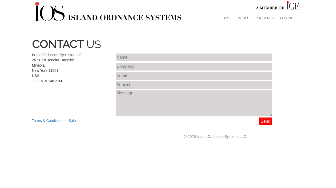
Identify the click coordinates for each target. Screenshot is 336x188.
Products (265, 18)
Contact (287, 18)
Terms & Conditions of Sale (54, 121)
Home (227, 18)
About (244, 18)
